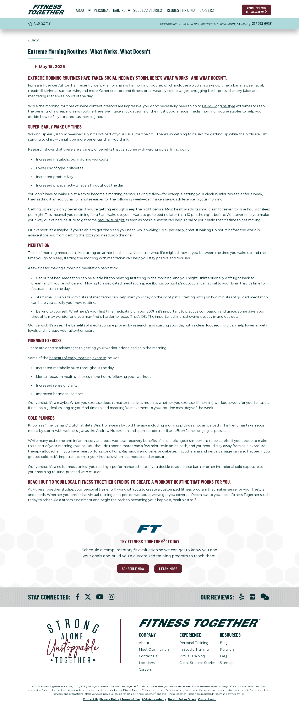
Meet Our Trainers (154, 649)
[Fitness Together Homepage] (46, 10)
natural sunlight (111, 220)
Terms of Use (130, 699)
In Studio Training (194, 649)
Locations (146, 663)
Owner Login (207, 699)
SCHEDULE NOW (133, 568)
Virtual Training (192, 656)
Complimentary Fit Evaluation (256, 9)
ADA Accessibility (154, 699)
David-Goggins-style (218, 106)
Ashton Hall (68, 85)
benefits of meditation (89, 325)
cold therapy (136, 425)
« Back (33, 40)
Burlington (39, 23)
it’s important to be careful (208, 441)
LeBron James (184, 431)
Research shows (41, 149)
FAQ (223, 656)
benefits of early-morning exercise (77, 358)
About (144, 643)
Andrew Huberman (112, 431)
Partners (227, 649)
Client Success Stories (197, 663)
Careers (145, 669)
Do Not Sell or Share (182, 699)
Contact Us (148, 656)
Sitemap (227, 663)
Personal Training (193, 643)
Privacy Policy (110, 699)
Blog (224, 643)
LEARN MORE (168, 568)
